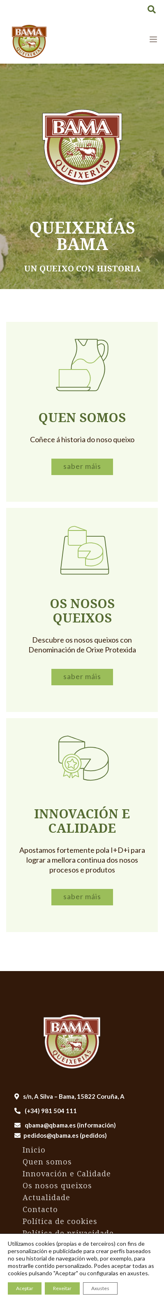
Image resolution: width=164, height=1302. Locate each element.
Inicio (34, 1150)
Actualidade (46, 1197)
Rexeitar (62, 1288)
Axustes (100, 1288)
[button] (151, 9)
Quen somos (47, 1162)
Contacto (40, 1209)
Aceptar (24, 1288)
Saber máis (82, 466)
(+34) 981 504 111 (45, 1110)
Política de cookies (60, 1221)
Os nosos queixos (57, 1185)
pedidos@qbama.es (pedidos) (65, 1135)
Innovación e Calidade (67, 1173)
